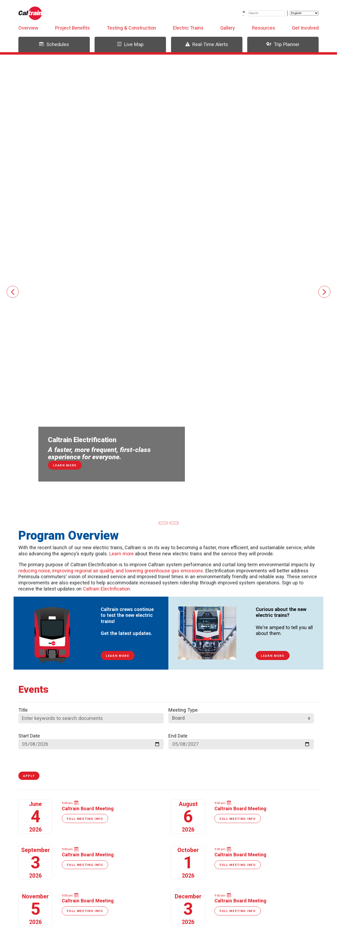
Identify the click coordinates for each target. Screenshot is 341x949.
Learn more (121, 553)
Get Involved (305, 28)
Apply (29, 776)
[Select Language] (304, 13)
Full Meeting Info (85, 819)
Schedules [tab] (54, 44)
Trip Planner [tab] (282, 44)
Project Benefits (72, 28)
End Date (178, 736)
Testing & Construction (131, 28)
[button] (13, 292)
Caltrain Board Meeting (88, 808)
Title (23, 710)
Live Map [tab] (130, 44)
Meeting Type (183, 710)
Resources (263, 28)
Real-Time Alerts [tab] (206, 44)
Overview (28, 28)
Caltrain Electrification (106, 589)
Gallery (227, 28)
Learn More (117, 656)
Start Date (29, 736)
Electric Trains (188, 28)
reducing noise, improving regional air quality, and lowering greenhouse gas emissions (110, 570)
